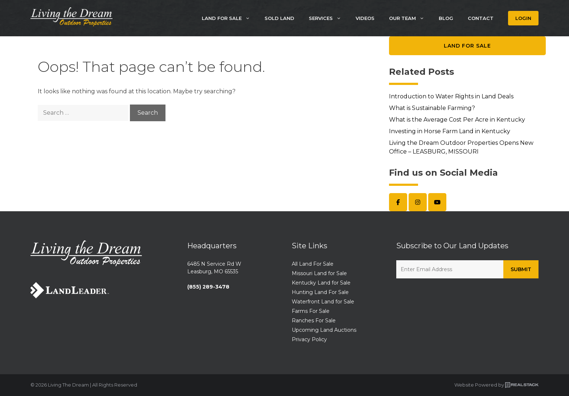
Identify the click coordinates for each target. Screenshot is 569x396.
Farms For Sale (310, 311)
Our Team (410, 18)
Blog (446, 18)
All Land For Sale (312, 264)
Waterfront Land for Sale (323, 301)
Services (328, 18)
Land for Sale (467, 45)
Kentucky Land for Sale (321, 282)
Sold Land (279, 18)
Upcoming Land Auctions (324, 330)
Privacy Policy (309, 339)
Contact (481, 18)
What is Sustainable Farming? (432, 108)
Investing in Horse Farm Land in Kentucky (449, 131)
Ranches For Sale (314, 320)
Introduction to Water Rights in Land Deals (451, 96)
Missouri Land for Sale (319, 273)
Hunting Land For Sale (320, 292)
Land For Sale (229, 18)
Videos (365, 18)
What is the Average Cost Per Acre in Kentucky (457, 119)
